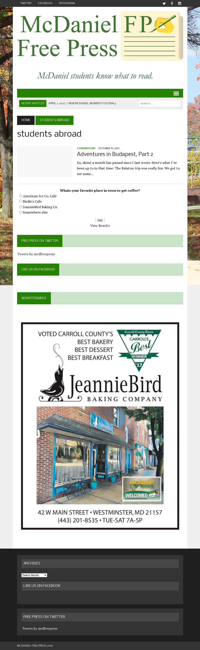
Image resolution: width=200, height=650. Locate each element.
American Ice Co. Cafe (40, 196)
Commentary (86, 148)
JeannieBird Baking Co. (40, 207)
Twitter (25, 3)
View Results (100, 225)
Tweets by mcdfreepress (36, 254)
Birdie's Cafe (32, 201)
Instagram (67, 3)
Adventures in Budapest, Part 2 (115, 154)
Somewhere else (35, 212)
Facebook (45, 3)
